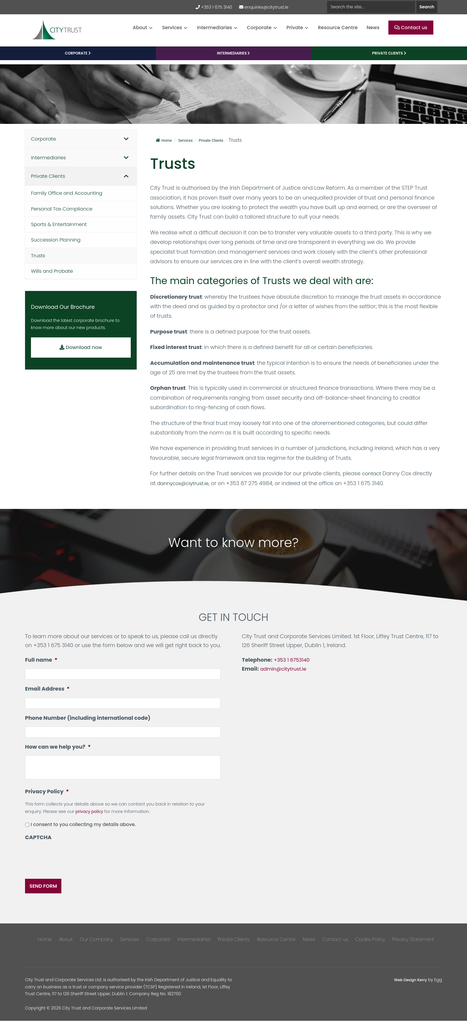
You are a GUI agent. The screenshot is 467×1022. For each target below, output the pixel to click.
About (140, 27)
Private (295, 27)
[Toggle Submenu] (126, 142)
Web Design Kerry (408, 981)
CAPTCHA (38, 842)
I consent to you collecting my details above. (83, 829)
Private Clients (234, 940)
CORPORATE (78, 56)
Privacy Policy (47, 796)
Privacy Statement (413, 940)
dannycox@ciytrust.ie (185, 486)
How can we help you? (58, 751)
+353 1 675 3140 (214, 7)
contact (372, 476)
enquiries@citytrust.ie (263, 7)
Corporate (259, 27)
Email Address (47, 692)
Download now (81, 356)
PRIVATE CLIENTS (389, 56)
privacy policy (90, 817)
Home (165, 143)
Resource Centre (338, 27)
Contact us (410, 27)
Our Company (96, 940)
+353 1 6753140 (293, 662)
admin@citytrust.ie (285, 672)
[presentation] (70, 862)
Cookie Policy (370, 940)
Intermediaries (214, 27)
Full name (41, 662)
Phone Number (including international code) (87, 722)
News (373, 27)
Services (172, 27)
